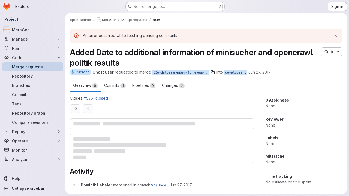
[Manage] (32, 39)
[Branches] (32, 85)
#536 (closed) (96, 98)
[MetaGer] (32, 29)
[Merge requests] (32, 66)
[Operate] (32, 140)
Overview (85, 85)
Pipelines (143, 85)
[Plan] (32, 48)
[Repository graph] (32, 113)
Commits (115, 85)
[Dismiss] (336, 35)
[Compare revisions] (32, 122)
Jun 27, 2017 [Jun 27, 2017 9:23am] (259, 72)
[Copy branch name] (212, 72)
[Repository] (32, 76)
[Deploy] (32, 131)
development (235, 72)
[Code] (32, 57)
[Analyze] (32, 159)
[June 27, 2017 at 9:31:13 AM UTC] (181, 185)
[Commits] (32, 94)
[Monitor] (32, 150)
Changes (173, 85)
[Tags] (32, 103)
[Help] (32, 178)
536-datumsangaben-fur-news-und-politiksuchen (181, 72)
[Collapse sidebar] (32, 188)
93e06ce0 (160, 185)
